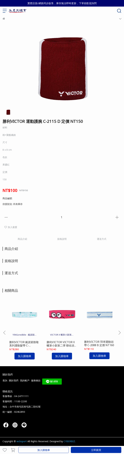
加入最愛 (10, 227)
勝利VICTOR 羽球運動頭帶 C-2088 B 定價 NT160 (99, 343)
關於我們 (13, 380)
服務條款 (36, 380)
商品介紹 (22, 238)
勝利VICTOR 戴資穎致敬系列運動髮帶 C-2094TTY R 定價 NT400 (24, 343)
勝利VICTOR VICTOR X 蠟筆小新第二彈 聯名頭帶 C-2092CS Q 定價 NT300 (62, 343)
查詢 (5, 380)
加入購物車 (43, 450)
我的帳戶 (24, 380)
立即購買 (96, 450)
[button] (119, 333)
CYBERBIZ (69, 441)
